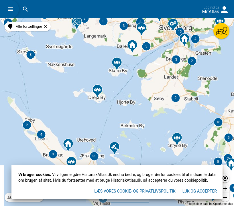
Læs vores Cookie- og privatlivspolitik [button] (135, 191)
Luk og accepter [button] (199, 191)
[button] (12, 9)
